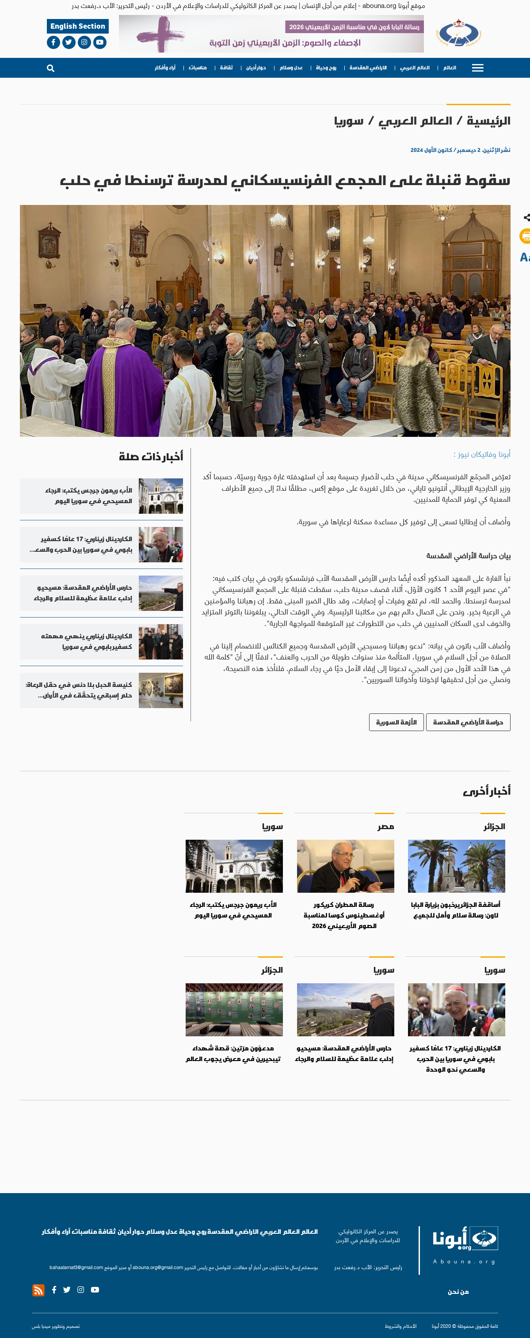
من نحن (458, 1291)
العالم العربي (415, 68)
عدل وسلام (291, 68)
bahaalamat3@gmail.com (76, 1267)
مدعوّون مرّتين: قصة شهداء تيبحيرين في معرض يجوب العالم (233, 1053)
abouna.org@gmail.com (158, 1267)
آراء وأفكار (165, 68)
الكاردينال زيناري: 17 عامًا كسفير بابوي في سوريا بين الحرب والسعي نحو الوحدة (455, 1058)
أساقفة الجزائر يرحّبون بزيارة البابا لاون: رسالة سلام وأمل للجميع (455, 910)
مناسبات (198, 68)
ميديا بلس (41, 1325)
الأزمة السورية (396, 722)
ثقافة (226, 68)
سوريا (349, 120)
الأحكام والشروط (400, 1325)
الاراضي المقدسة (368, 68)
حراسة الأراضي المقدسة (468, 722)
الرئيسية (489, 120)
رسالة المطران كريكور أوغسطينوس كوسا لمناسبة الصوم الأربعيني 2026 (344, 915)
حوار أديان (256, 68)
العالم (449, 68)
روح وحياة (326, 68)
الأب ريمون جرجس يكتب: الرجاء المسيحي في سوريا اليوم (233, 910)
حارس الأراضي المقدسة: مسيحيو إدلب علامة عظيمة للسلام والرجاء (344, 1053)
